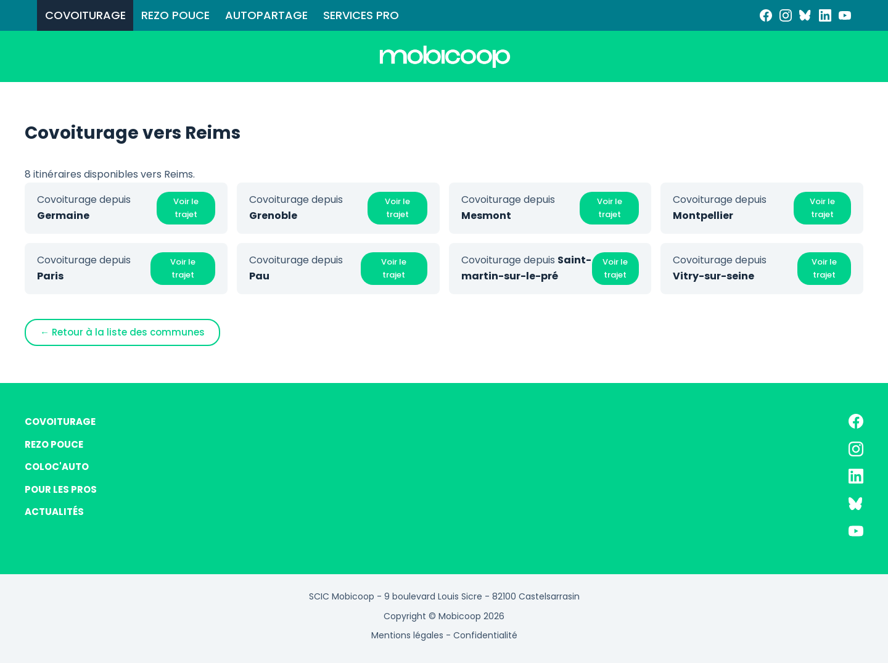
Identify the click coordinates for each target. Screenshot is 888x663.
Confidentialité (485, 635)
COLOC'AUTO (57, 466)
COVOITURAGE (85, 15)
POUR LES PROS (61, 489)
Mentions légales (407, 635)
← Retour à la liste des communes (122, 332)
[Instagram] (785, 15)
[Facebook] (766, 15)
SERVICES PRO (361, 15)
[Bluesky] (805, 15)
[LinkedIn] (825, 15)
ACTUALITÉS (54, 511)
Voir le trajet (186, 208)
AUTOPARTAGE (266, 15)
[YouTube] (845, 15)
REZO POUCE (175, 15)
